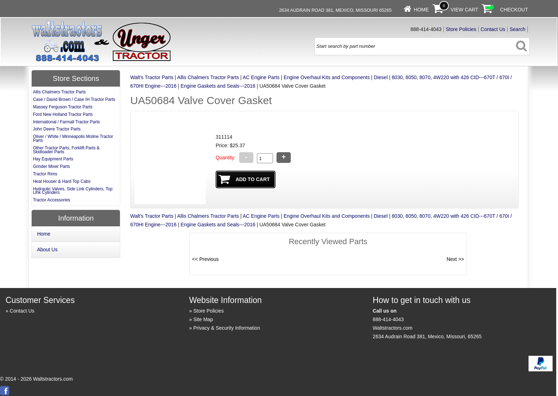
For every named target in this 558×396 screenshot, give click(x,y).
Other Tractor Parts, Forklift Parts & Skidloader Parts (66, 149)
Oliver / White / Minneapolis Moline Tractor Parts (73, 138)
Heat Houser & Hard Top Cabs (61, 181)
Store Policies (461, 29)
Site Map (203, 319)
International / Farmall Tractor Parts (66, 121)
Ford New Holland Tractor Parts (63, 114)
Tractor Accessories (51, 199)
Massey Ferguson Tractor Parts (62, 106)
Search (517, 29)
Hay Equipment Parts (53, 158)
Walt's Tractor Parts (151, 77)
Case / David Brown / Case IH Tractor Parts (74, 99)
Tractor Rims (45, 173)
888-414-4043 (388, 319)
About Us (47, 249)
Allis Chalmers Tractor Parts (208, 77)
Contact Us (493, 29)
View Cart (464, 9)
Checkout (514, 9)
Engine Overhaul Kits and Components (327, 77)
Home (421, 9)
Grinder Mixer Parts (51, 166)
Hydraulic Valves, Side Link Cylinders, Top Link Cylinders (72, 190)
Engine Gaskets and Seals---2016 (217, 86)
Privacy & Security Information (226, 328)
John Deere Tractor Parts (56, 129)
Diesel (381, 77)
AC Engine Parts (261, 77)
